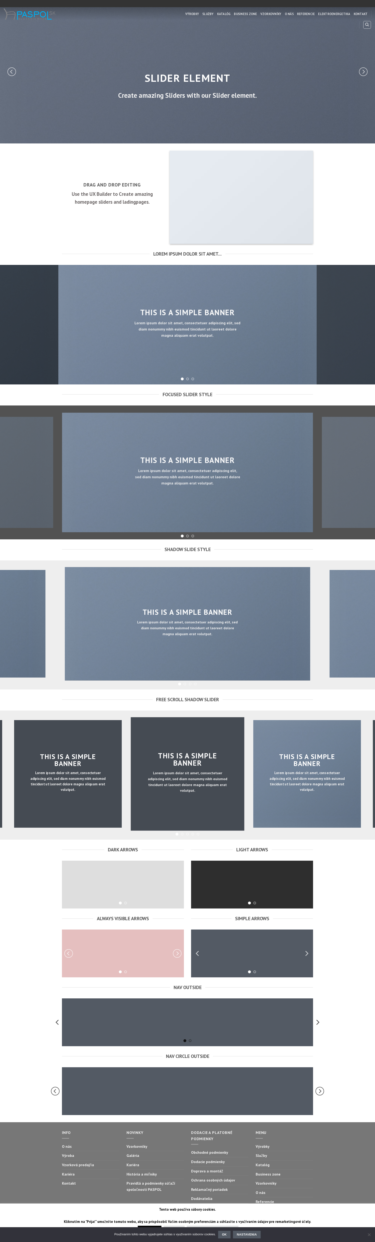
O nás (289, 14)
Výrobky (192, 14)
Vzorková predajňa (78, 1164)
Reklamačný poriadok (209, 1189)
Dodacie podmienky (208, 1161)
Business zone (245, 14)
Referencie (306, 14)
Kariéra (68, 1174)
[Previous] (11, 71)
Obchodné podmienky (209, 1152)
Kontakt (361, 14)
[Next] (363, 71)
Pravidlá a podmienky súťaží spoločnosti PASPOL (151, 1186)
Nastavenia (247, 1234)
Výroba (68, 1155)
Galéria (133, 1155)
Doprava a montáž (207, 1171)
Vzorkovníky (270, 14)
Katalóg (224, 14)
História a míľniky (142, 1174)
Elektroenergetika (334, 14)
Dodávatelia (201, 1198)
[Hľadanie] (367, 25)
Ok (224, 1234)
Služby (208, 14)
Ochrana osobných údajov (213, 1180)
